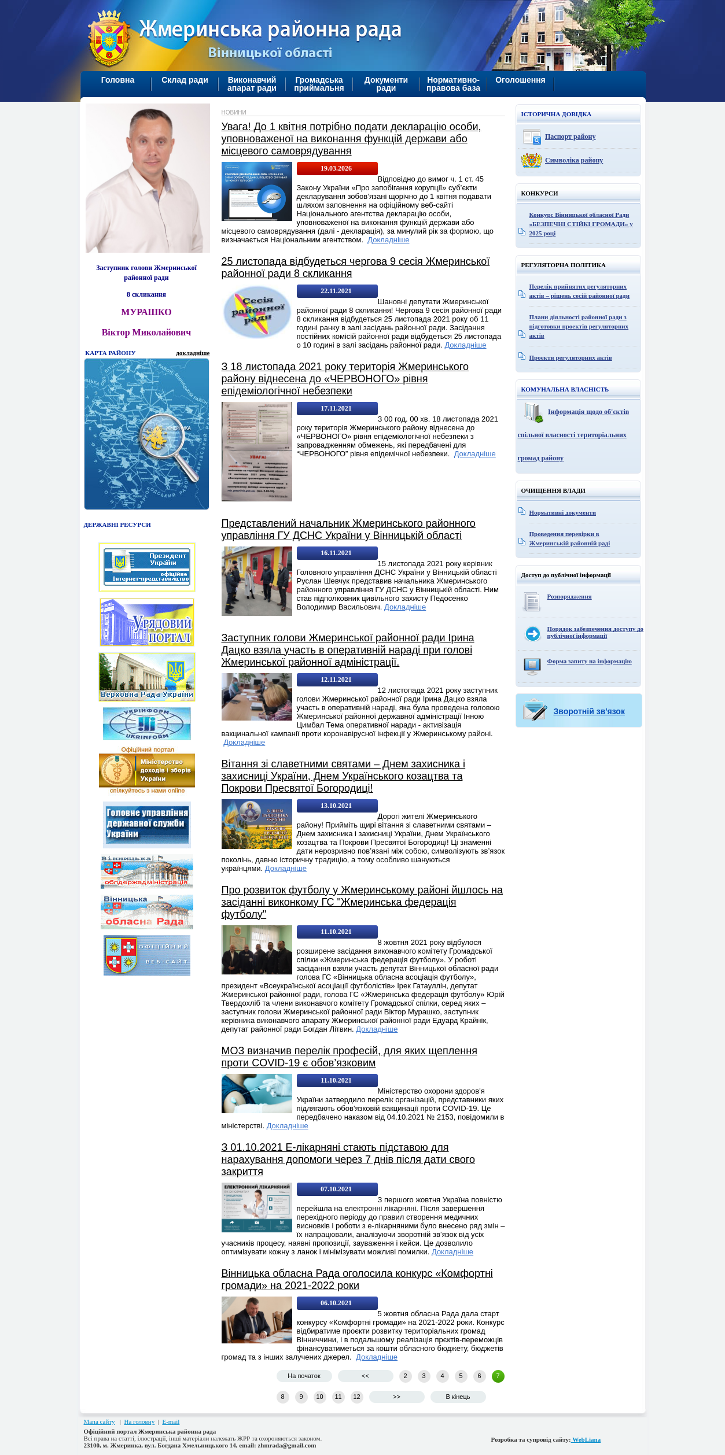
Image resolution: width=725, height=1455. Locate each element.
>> (396, 1396)
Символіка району (574, 160)
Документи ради (386, 84)
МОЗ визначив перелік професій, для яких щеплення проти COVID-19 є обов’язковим (349, 1057)
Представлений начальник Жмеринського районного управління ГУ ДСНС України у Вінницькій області (349, 529)
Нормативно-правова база (453, 84)
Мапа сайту (99, 1421)
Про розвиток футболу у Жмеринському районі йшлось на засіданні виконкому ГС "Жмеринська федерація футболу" (362, 902)
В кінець (458, 1396)
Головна (118, 79)
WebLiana (586, 1439)
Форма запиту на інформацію (589, 661)
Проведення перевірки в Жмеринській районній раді (569, 538)
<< (365, 1375)
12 (356, 1396)
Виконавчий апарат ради (252, 84)
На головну (139, 1421)
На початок (304, 1375)
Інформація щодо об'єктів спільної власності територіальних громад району (574, 435)
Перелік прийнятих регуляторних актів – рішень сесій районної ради (579, 291)
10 (319, 1396)
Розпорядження (569, 596)
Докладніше (388, 239)
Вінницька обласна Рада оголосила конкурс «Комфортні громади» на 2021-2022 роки (357, 1279)
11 (337, 1396)
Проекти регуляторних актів (570, 357)
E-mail (170, 1421)
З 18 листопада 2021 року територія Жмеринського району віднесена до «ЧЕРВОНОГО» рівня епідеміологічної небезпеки (345, 379)
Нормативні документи (563, 512)
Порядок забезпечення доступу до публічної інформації (595, 632)
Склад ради (184, 79)
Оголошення (520, 79)
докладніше (192, 352)
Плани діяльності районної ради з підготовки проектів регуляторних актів (579, 326)
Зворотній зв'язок (589, 711)
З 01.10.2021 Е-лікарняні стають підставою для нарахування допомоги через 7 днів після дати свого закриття (349, 1159)
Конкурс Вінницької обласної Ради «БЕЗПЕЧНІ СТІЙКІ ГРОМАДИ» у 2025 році (581, 224)
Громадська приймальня (319, 84)
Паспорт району (570, 136)
